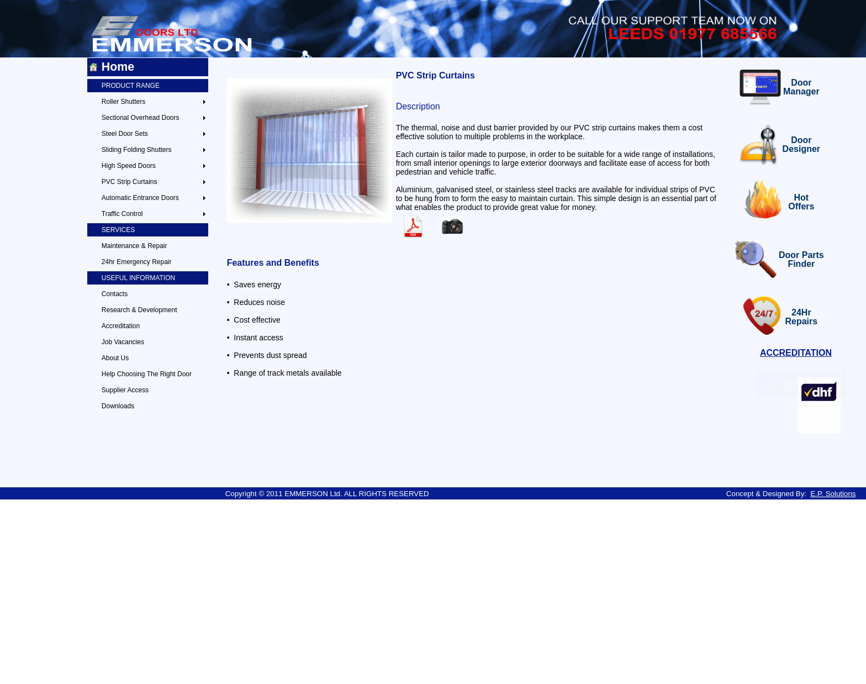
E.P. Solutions (833, 494)
